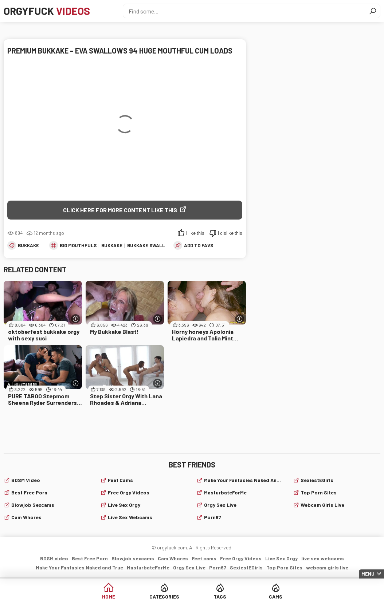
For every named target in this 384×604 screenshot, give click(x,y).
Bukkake (28, 245)
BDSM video (25, 480)
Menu (368, 574)
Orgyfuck (47, 11)
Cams (275, 596)
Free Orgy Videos (128, 492)
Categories (164, 596)
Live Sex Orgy (124, 505)
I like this (195, 233)
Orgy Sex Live (220, 505)
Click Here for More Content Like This (120, 209)
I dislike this (230, 233)
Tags (219, 596)
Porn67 (212, 517)
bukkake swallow (149, 245)
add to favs (198, 245)
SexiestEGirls (317, 480)
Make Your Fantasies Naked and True (244, 480)
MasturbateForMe (225, 492)
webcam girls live (322, 505)
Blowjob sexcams (32, 505)
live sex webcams (130, 517)
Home (108, 596)
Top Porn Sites (319, 492)
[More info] (75, 318)
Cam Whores (26, 517)
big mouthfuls (78, 245)
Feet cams (120, 480)
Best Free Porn (29, 492)
